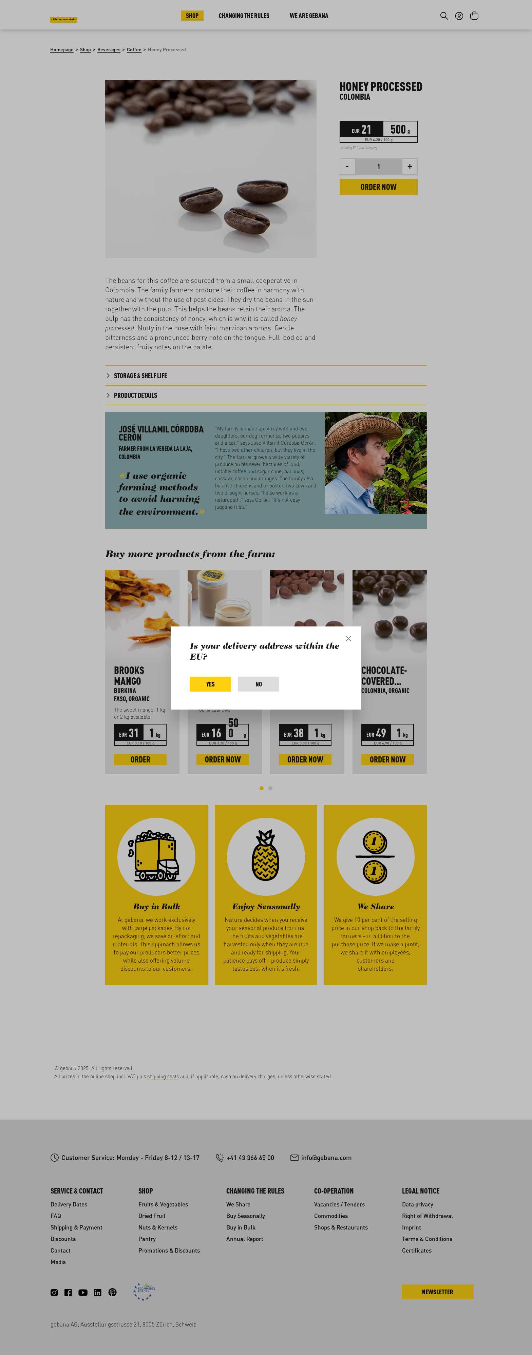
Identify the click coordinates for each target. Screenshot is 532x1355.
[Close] (348, 638)
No (258, 684)
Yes (210, 684)
